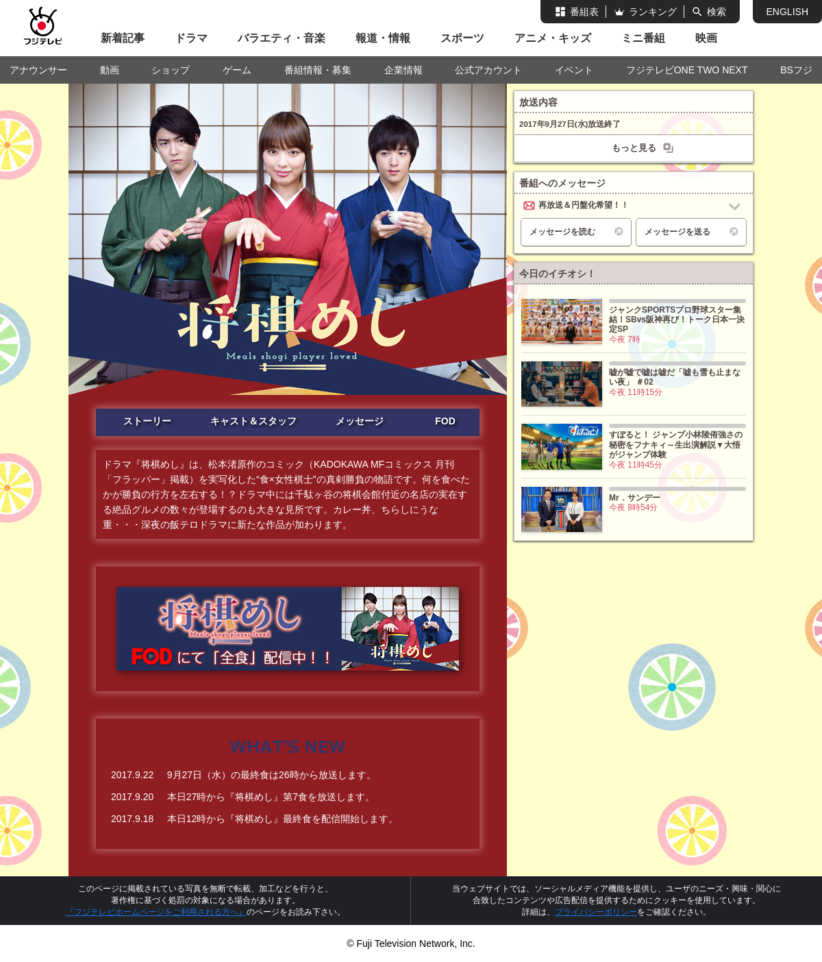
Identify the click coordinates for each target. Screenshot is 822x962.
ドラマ (191, 38)
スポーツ (462, 38)
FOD (445, 421)
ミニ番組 (643, 38)
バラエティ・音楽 (281, 38)
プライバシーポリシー (596, 912)
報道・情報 (383, 38)
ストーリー (147, 421)
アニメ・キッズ (552, 38)
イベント (574, 69)
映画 (706, 38)
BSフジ (796, 69)
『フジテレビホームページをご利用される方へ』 (156, 912)
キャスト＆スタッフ (253, 421)
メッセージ (360, 421)
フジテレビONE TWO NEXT (687, 69)
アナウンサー (38, 69)
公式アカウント (488, 69)
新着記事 (123, 38)
